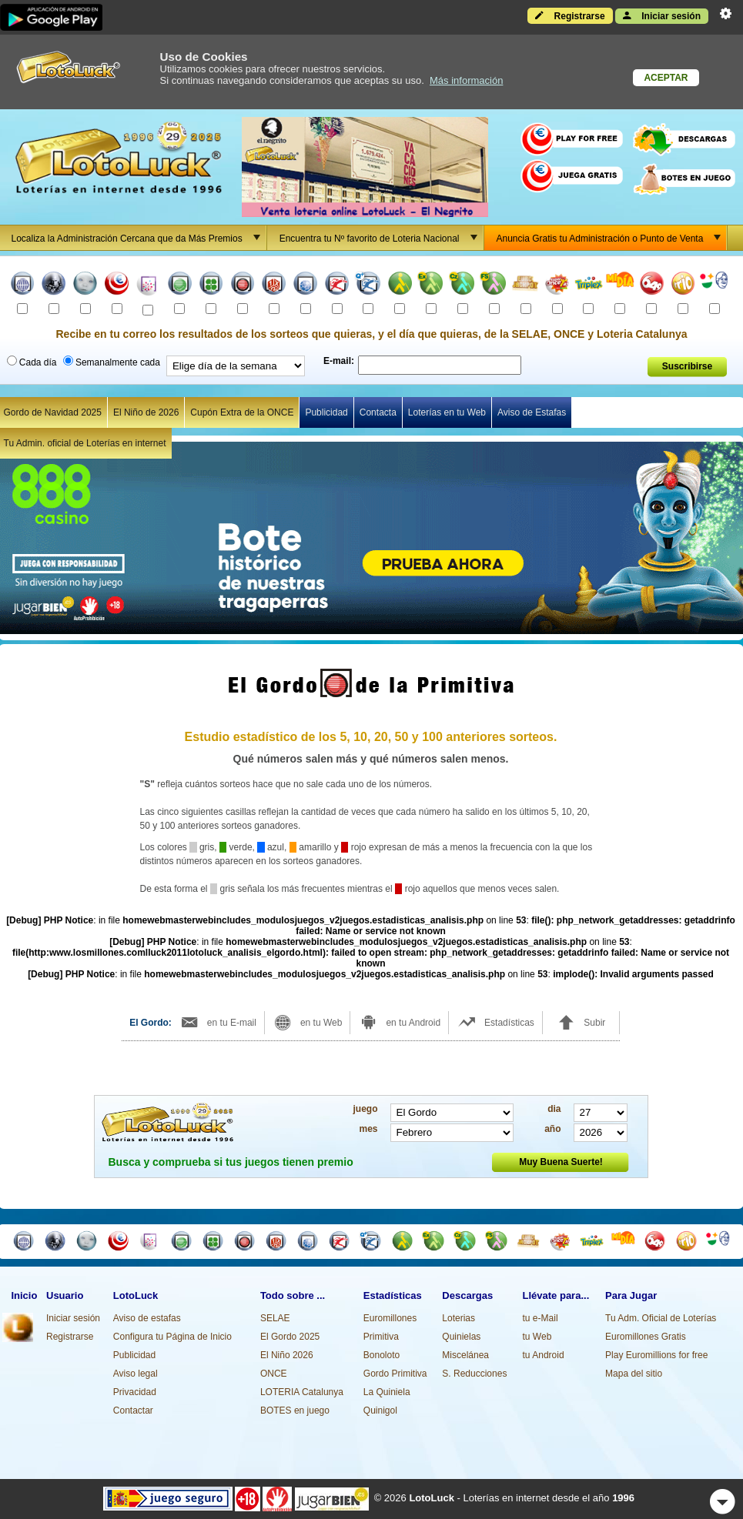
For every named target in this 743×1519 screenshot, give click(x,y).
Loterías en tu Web (447, 412)
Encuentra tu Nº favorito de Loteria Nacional (381, 237)
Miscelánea (465, 1355)
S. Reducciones (474, 1373)
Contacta (378, 412)
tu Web (537, 1336)
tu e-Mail (540, 1318)
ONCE (273, 1373)
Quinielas (461, 1336)
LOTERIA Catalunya (301, 1392)
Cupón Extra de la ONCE (241, 412)
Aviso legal (135, 1373)
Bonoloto (381, 1355)
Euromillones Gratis (645, 1336)
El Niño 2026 (286, 1355)
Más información (466, 80)
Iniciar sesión (662, 15)
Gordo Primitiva (395, 1373)
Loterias (458, 1318)
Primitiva (381, 1336)
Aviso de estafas (147, 1318)
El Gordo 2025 (290, 1336)
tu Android (543, 1355)
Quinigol (380, 1410)
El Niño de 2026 (146, 412)
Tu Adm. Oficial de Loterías (660, 1318)
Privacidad (134, 1392)
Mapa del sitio (633, 1373)
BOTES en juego (295, 1410)
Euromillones (390, 1318)
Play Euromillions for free (656, 1355)
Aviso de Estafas (531, 412)
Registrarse (569, 15)
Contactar (133, 1410)
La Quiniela (386, 1392)
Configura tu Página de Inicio (172, 1336)
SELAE (275, 1318)
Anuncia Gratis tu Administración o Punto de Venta (612, 237)
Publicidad (326, 412)
